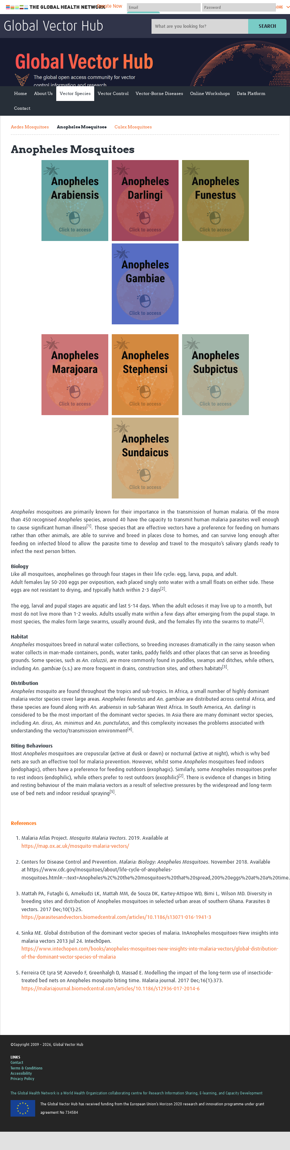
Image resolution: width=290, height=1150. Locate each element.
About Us (43, 93)
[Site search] (201, 26)
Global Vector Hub (53, 27)
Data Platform (251, 93)
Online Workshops (210, 93)
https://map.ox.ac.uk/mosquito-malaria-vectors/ (75, 846)
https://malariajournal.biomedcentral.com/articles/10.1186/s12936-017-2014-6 (110, 988)
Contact (22, 108)
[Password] (239, 7)
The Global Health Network (56, 7)
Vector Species (75, 93)
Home (20, 93)
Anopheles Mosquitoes (82, 126)
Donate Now (109, 6)
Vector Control (113, 93)
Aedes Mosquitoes (30, 126)
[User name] (164, 7)
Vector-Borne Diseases (159, 93)
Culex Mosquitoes (133, 126)
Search (267, 26)
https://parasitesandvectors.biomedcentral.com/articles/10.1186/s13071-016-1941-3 (116, 917)
